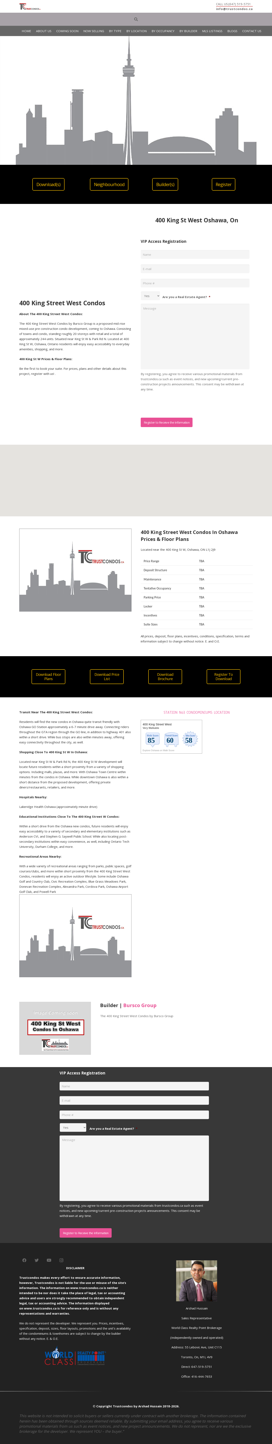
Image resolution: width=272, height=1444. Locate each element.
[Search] (136, 19)
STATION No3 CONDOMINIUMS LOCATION (197, 712)
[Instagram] (61, 1260)
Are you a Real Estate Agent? (186, 297)
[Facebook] (24, 1260)
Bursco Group (139, 1005)
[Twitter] (37, 1260)
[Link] (30, 6)
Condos (86, 712)
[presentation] (172, 403)
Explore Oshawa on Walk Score (159, 750)
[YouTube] (49, 1260)
